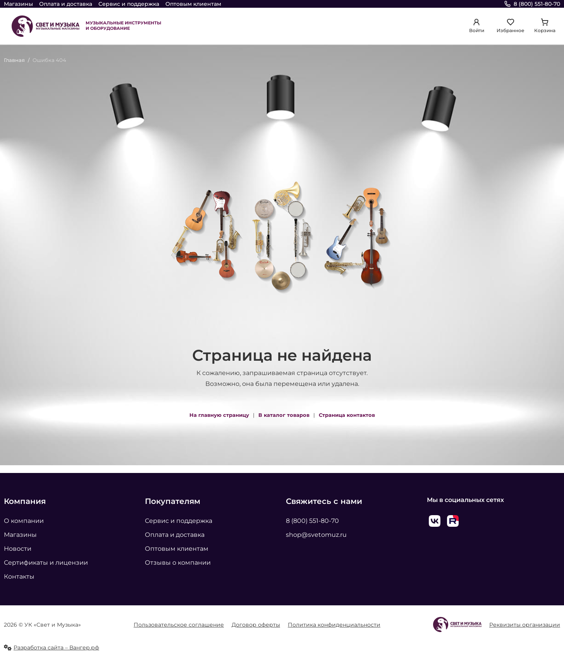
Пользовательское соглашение (179, 624)
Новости (17, 548)
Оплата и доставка (65, 3)
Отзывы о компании (178, 562)
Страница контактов (347, 415)
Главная (14, 60)
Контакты (19, 576)
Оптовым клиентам (193, 3)
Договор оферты (256, 624)
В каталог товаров (284, 415)
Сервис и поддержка (128, 3)
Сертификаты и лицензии (46, 562)
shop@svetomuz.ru (316, 534)
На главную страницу (219, 415)
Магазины (18, 3)
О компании (24, 520)
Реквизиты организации (524, 624)
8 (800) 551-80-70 (312, 520)
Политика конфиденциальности (334, 624)
